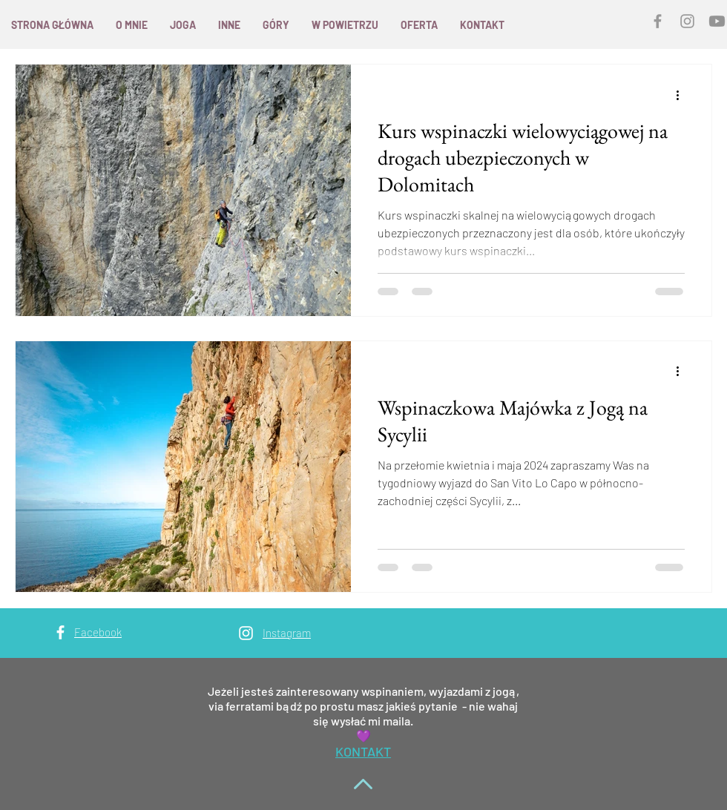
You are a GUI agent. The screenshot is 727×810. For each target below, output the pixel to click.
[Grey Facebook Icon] (657, 21)
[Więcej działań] (682, 95)
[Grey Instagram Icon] (687, 21)
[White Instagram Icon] (246, 633)
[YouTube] (717, 21)
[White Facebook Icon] (60, 632)
